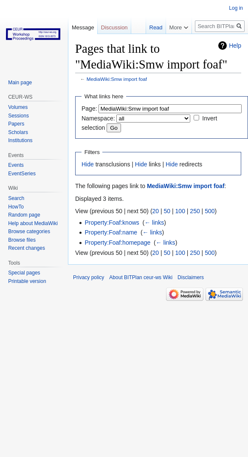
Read (130, 44)
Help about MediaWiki (33, 223)
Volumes (18, 107)
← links (154, 222)
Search (16, 198)
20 (155, 211)
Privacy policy (88, 277)
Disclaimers (191, 277)
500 (209, 211)
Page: (89, 108)
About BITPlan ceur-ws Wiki (140, 277)
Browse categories (29, 231)
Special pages (24, 273)
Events (16, 165)
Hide (88, 164)
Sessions (18, 116)
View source (159, 44)
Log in (236, 8)
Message (83, 27)
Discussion (114, 27)
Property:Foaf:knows (112, 222)
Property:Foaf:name (111, 232)
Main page (20, 83)
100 (180, 211)
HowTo (16, 207)
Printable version (27, 281)
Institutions (20, 140)
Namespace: (98, 118)
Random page (24, 215)
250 (195, 211)
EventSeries (22, 174)
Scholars (18, 132)
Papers (16, 124)
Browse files (22, 240)
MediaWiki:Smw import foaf (117, 79)
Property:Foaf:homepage (117, 242)
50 (167, 211)
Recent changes (26, 248)
